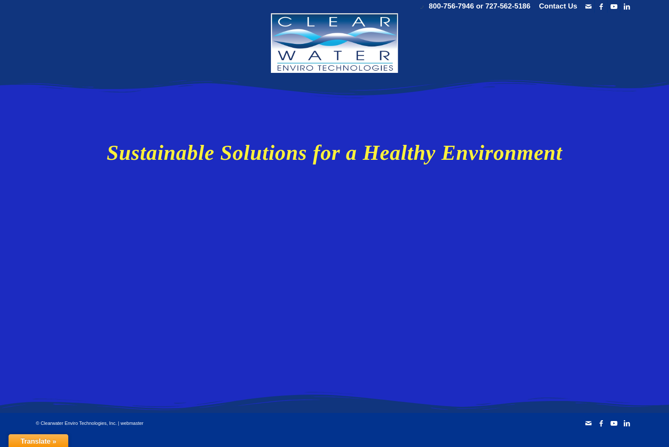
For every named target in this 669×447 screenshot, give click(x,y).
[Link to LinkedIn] (626, 6)
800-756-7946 (451, 6)
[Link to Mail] (588, 6)
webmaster (131, 423)
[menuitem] (556, 6)
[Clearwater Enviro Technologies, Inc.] (334, 43)
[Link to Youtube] (614, 6)
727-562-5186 (507, 6)
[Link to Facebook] (601, 6)
